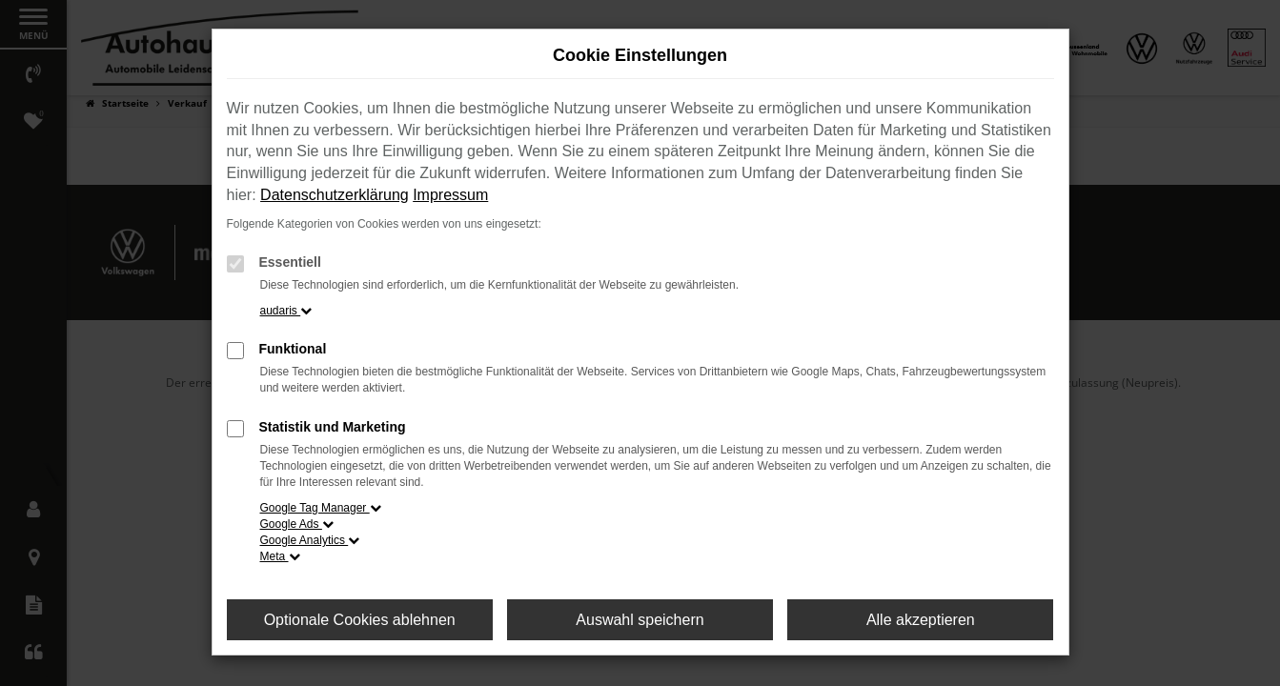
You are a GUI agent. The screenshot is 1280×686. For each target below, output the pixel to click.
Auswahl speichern (639, 620)
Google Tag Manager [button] (320, 507)
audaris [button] (286, 310)
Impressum (450, 195)
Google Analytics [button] (310, 540)
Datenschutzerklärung (334, 195)
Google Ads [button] (297, 524)
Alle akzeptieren (920, 620)
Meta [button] (280, 556)
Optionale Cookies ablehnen (360, 620)
